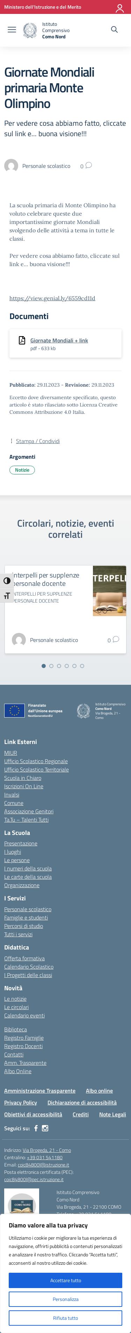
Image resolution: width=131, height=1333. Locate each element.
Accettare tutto (65, 1280)
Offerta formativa (24, 958)
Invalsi (11, 794)
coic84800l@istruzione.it (43, 1164)
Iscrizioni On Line (23, 786)
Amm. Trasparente (25, 1063)
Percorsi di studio (23, 926)
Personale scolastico (27, 909)
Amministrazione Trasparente (39, 1090)
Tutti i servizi (18, 934)
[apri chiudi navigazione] (12, 30)
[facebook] (36, 1128)
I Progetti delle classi (28, 975)
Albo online (99, 1090)
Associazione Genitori (28, 811)
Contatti (13, 1054)
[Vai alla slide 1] (44, 666)
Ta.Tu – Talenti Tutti (26, 819)
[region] (65, 1273)
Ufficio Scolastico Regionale (36, 761)
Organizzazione (21, 885)
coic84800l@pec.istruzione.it (34, 1179)
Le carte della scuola (28, 877)
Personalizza (66, 1299)
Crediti (81, 1114)
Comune (13, 803)
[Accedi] (120, 7)
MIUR (10, 753)
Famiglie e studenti (26, 917)
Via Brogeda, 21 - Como (47, 1150)
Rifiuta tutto (65, 1318)
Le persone (17, 860)
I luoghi (12, 851)
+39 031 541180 (45, 1157)
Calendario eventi (24, 1015)
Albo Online (17, 1071)
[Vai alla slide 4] (67, 666)
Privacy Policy (20, 1102)
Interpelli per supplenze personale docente (45, 579)
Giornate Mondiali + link (59, 340)
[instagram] (45, 1128)
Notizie (22, 469)
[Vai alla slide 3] (59, 666)
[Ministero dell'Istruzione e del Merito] (42, 6)
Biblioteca (15, 1029)
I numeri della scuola (28, 868)
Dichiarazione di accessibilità (82, 1102)
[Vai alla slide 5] (74, 666)
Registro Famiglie (24, 1037)
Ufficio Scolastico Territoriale (36, 769)
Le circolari (16, 1007)
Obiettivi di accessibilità (33, 1114)
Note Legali (112, 1114)
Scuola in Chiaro (22, 778)
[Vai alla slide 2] (51, 666)
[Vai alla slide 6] (82, 666)
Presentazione (20, 843)
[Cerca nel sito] (114, 30)
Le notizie (15, 998)
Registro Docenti (23, 1046)
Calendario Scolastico (28, 966)
